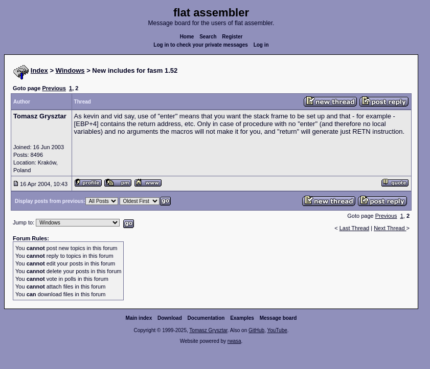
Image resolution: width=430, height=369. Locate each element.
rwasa (234, 341)
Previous (53, 88)
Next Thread (390, 228)
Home (187, 36)
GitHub (256, 330)
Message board (278, 318)
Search (207, 36)
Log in (261, 45)
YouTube (277, 330)
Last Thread (355, 228)
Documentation (206, 318)
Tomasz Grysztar (208, 330)
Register (232, 36)
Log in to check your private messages (200, 45)
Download (169, 318)
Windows (70, 70)
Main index (139, 318)
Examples (242, 318)
